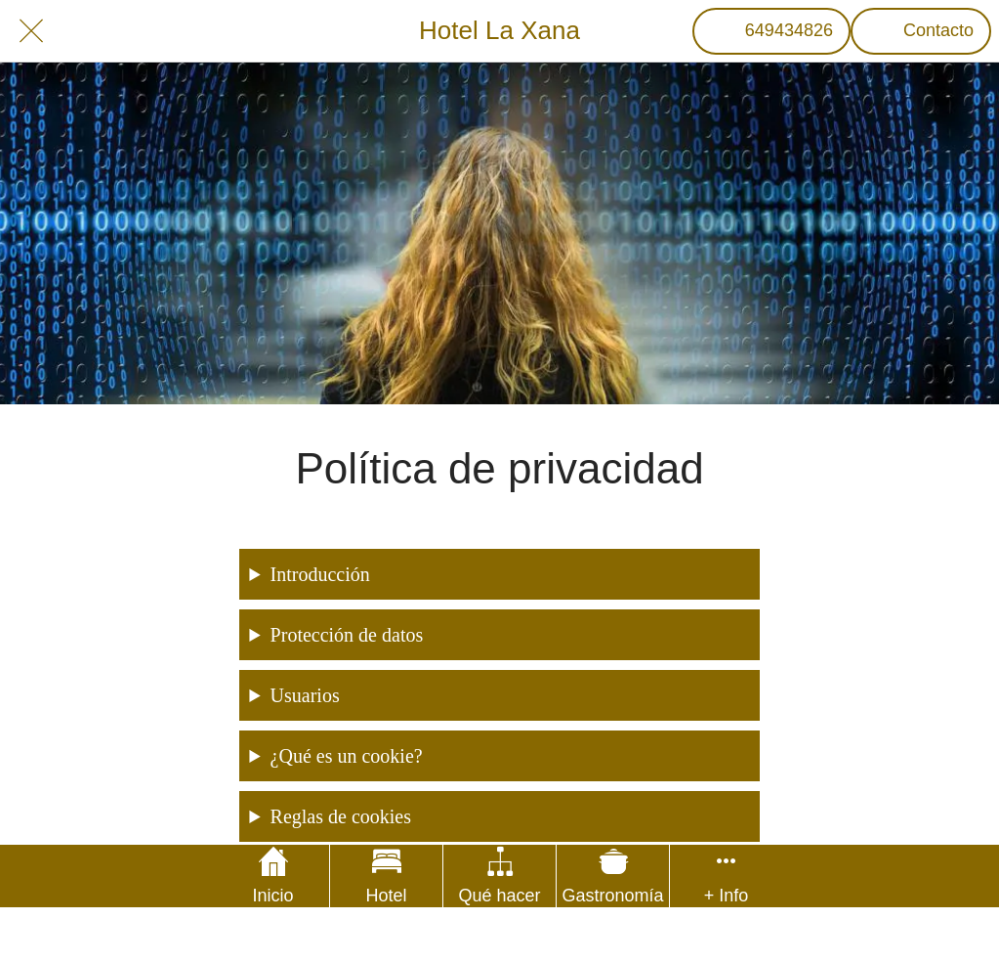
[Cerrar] (31, 31)
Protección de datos (347, 635)
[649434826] (771, 31)
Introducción (320, 574)
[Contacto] (921, 31)
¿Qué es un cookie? (347, 756)
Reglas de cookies (341, 816)
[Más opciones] (726, 876)
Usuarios (305, 695)
